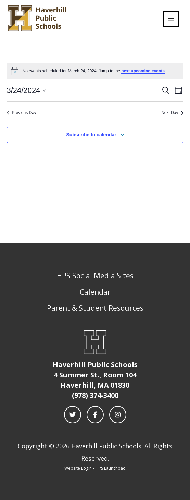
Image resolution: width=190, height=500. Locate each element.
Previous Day (21, 112)
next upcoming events (143, 71)
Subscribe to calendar (91, 134)
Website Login (78, 468)
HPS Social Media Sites (95, 275)
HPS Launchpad (111, 468)
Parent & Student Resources (95, 308)
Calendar (95, 292)
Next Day (172, 112)
